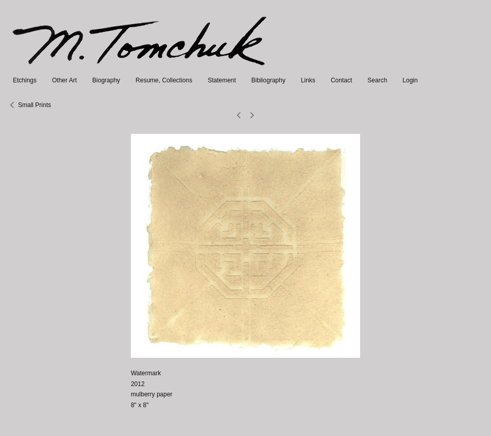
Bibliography (268, 80)
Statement (222, 80)
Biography (106, 80)
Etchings (25, 80)
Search (377, 80)
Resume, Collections (164, 80)
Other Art (64, 80)
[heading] (140, 70)
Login (409, 80)
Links (308, 80)
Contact (341, 80)
